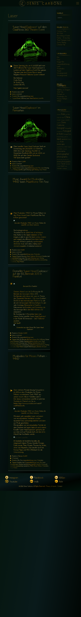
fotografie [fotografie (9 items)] (68, 128)
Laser (32, 96)
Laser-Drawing (45, 168)
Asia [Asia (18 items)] (63, 114)
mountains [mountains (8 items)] (59, 149)
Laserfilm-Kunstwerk (28, 285)
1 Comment (15, 584)
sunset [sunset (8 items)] (58, 164)
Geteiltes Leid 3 (21, 588)
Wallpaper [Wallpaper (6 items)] (64, 168)
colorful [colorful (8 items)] (67, 120)
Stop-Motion (42, 169)
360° (18, 415)
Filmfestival (38, 281)
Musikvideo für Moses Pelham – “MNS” (63, 99)
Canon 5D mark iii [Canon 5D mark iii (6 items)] (60, 117)
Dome (18, 98)
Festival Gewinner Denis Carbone (26, 281)
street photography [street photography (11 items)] (64, 161)
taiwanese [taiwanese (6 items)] (68, 164)
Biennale (24, 415)
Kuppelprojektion (28, 417)
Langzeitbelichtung (25, 96)
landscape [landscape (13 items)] (61, 144)
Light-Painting (35, 169)
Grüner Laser (20, 168)
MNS (31, 592)
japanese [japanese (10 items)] (65, 139)
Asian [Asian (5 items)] (66, 114)
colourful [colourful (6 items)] (59, 122)
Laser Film (37, 168)
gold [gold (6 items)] (65, 136)
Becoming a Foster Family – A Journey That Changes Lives (63, 38)
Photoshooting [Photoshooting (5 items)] (59, 159)
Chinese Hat (61, 45)
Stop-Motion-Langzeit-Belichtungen (26, 422)
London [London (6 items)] (65, 146)
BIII (27, 415)
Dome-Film (36, 415)
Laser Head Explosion (32, 98)
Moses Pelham (37, 592)
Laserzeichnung (40, 420)
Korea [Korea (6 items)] (69, 139)
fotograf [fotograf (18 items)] (60, 128)
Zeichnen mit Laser (41, 422)
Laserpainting (43, 285)
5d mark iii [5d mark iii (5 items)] (58, 114)
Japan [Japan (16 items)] (59, 139)
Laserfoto (37, 285)
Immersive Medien (18, 417)
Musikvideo (37, 279)
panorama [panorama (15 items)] (61, 151)
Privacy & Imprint (51, 612)
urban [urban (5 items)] (66, 166)
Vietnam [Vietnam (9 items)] (59, 168)
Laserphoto (13, 287)
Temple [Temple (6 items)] (58, 166)
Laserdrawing (13, 285)
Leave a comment (17, 94)
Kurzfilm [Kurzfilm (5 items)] (58, 142)
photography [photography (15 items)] (62, 157)
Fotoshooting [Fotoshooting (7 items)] (60, 136)
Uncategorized (62, 73)
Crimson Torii (61, 31)
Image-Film (60, 62)
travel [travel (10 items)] (62, 166)
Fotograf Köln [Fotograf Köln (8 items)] (67, 134)
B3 (20, 415)
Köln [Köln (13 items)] (62, 142)
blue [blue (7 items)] (69, 114)
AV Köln (60, 33)
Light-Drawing (27, 169)
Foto (21, 586)
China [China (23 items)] (67, 117)
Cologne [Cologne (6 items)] (63, 120)
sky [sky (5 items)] (68, 159)
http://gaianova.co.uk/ (21, 88)
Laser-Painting (13, 169)
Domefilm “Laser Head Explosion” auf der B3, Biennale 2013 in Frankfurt (30, 299)
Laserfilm (41, 98)
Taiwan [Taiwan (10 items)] (63, 164)
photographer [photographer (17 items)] (63, 154)
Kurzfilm (36, 417)
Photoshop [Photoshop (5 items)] (65, 159)
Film (18, 96)
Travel (59, 71)
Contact (59, 612)
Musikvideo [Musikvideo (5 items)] (65, 149)
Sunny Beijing (61, 42)
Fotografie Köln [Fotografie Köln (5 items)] (59, 131)
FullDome (23, 98)
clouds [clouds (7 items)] (58, 120)
